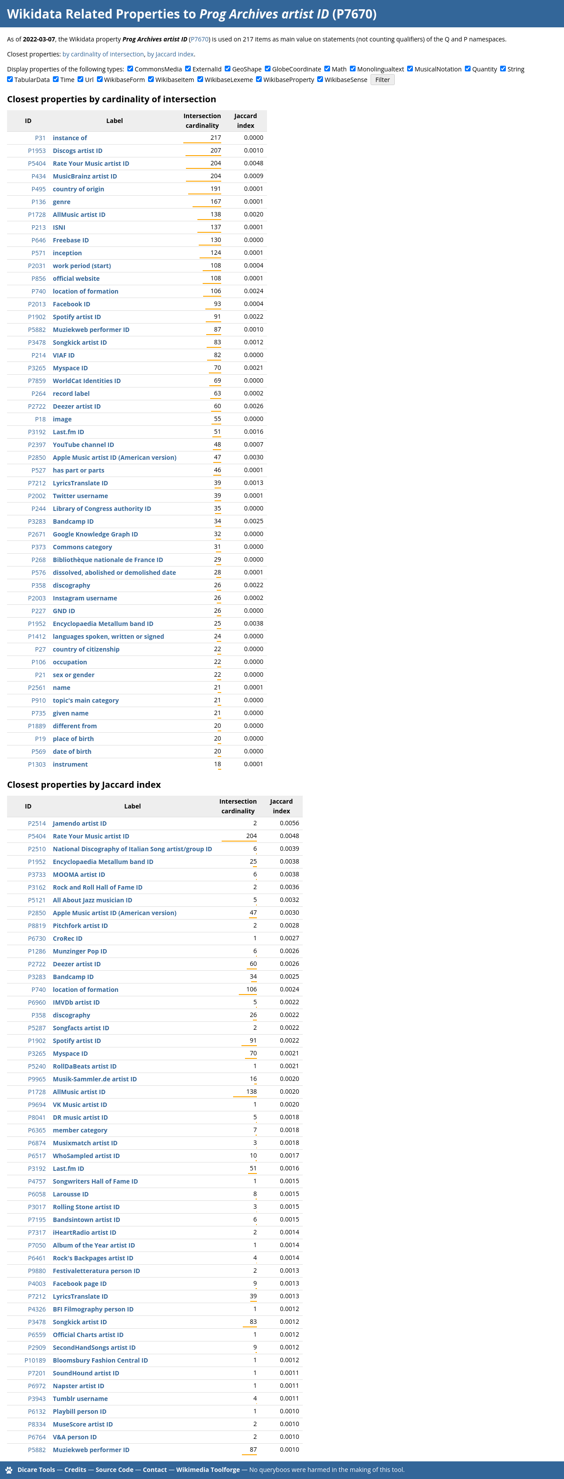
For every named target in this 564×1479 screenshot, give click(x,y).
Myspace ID (70, 368)
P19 (40, 738)
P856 (39, 278)
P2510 (37, 849)
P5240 (37, 1066)
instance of (70, 138)
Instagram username (85, 598)
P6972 (37, 1386)
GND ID (64, 611)
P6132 (37, 1411)
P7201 (37, 1373)
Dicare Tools (36, 1469)
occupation (70, 662)
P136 (39, 201)
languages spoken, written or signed (108, 636)
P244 (39, 508)
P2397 (37, 444)
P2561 (37, 687)
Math (339, 69)
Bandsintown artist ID (86, 1219)
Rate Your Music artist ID (91, 163)
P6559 (37, 1334)
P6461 (37, 1258)
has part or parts (78, 470)
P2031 (37, 265)
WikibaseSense (346, 79)
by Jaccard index (170, 54)
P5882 (37, 329)
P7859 (37, 380)
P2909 (37, 1347)
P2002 (37, 496)
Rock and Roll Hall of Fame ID (98, 887)
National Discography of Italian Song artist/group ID (132, 849)
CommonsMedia (158, 69)
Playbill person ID (80, 1411)
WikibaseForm (124, 79)
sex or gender (74, 675)
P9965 (37, 1079)
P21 (40, 675)
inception (67, 253)
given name (71, 713)
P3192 (37, 432)
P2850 (37, 457)
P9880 (37, 1271)
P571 (39, 253)
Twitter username (80, 496)
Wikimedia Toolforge (208, 1469)
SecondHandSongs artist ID (94, 1347)
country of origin (78, 189)
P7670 (199, 39)
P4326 (37, 1309)
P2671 (37, 534)
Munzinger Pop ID (80, 951)
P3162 (37, 887)
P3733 (37, 874)
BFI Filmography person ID (93, 1309)
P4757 (37, 1181)
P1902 (37, 317)
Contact (155, 1469)
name (61, 687)
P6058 (37, 1194)
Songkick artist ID (80, 342)
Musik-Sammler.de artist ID (95, 1079)
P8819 (37, 925)
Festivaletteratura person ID (96, 1271)
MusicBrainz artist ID (85, 176)
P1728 (37, 214)
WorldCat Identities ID (87, 380)
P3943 (37, 1398)
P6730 (37, 938)
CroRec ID (67, 938)
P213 (39, 227)
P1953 (37, 150)
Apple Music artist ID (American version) (114, 457)
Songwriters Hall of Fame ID (95, 1181)
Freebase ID (71, 240)
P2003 (37, 598)
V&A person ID (75, 1437)
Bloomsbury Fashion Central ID (100, 1360)
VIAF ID (64, 355)
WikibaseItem (175, 79)
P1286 (37, 951)
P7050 (37, 1245)
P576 (39, 572)
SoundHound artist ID (86, 1373)
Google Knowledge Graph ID (95, 534)
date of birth (72, 751)
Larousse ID (71, 1194)
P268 (39, 559)
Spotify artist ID (77, 317)
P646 (39, 240)
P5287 (37, 1028)
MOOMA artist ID (79, 874)
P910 (39, 700)
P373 (39, 547)
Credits (75, 1469)
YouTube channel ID (83, 444)
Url (89, 79)
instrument (70, 764)
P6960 (37, 1002)
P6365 (37, 1130)
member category (80, 1130)
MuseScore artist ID (83, 1424)
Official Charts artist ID (88, 1334)
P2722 (37, 406)
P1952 (37, 623)
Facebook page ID (80, 1283)
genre (61, 201)
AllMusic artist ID (79, 214)
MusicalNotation (438, 69)
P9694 (37, 1104)
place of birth (73, 738)
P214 (39, 355)
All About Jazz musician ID (92, 900)
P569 (39, 751)
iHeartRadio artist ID (84, 1232)
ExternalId (207, 69)
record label (71, 393)
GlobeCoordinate (296, 69)
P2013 (37, 304)
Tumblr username (80, 1398)
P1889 (37, 726)
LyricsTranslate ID (80, 483)
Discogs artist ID (78, 150)
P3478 (37, 342)
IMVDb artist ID (76, 1002)
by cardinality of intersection (103, 54)
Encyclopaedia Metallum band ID (103, 623)
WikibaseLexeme (229, 79)
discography (71, 585)
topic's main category (86, 700)
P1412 (37, 636)
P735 (39, 713)
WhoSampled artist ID (86, 1155)
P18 (40, 419)
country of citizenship (86, 649)
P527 (39, 470)
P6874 (37, 1143)
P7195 (37, 1219)
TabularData (32, 79)
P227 (39, 611)
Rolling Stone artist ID (86, 1207)
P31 (40, 138)
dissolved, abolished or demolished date (114, 572)
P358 (39, 585)
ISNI (59, 227)
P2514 (37, 823)
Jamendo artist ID (80, 823)
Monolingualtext (380, 69)
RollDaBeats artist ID (85, 1066)
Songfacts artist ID (81, 1028)
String (516, 69)
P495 (39, 189)
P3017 (37, 1207)
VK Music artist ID (80, 1104)
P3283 (37, 521)
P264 (39, 393)
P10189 (35, 1360)
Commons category (82, 547)
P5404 (37, 163)
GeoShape (247, 69)
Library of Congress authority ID (102, 508)
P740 (39, 291)
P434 (39, 176)
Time (67, 79)
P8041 (37, 1117)
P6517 (37, 1155)
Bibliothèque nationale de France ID (108, 559)
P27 (40, 649)
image (62, 419)
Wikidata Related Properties (93, 13)
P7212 (37, 483)
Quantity (484, 69)
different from (75, 726)
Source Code (115, 1469)
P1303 (37, 764)
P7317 (37, 1232)
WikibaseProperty (288, 79)
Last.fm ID (68, 432)
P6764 (37, 1437)
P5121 (37, 900)
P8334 (37, 1424)
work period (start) (82, 265)
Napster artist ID (78, 1386)
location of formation (86, 291)
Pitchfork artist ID (80, 925)
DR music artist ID (80, 1117)
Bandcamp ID (73, 521)
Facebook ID (71, 304)
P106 (39, 662)
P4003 (37, 1283)
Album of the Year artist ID (94, 1245)
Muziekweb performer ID (91, 329)
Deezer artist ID (77, 406)
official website (76, 278)
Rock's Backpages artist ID (93, 1258)
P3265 (37, 368)
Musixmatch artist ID (85, 1143)
